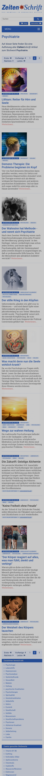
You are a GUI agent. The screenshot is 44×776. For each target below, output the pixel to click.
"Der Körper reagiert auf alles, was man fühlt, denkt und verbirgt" (20, 560)
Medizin (5, 96)
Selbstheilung (11, 731)
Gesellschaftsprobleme (15, 719)
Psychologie (24, 222)
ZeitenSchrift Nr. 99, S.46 (10, 93)
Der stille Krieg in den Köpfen (20, 300)
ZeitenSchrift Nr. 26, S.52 (10, 422)
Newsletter (36, 23)
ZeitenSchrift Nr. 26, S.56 (10, 456)
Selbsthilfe (10, 701)
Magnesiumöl (11, 775)
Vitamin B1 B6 (11, 751)
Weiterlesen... (8, 124)
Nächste (8, 61)
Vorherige (20, 58)
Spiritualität (10, 695)
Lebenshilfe (20, 425)
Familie (8, 737)
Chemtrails (10, 763)
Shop (23, 23)
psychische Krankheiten (15, 689)
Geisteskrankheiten (13, 698)
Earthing (9, 754)
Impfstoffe (10, 766)
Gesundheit (33, 93)
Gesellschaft (10, 710)
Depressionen (11, 671)
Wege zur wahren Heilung (18, 430)
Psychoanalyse (11, 674)
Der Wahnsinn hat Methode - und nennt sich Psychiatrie (19, 230)
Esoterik (9, 707)
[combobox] (18, 19)
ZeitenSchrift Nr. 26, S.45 (10, 355)
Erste (8, 58)
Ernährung (24, 93)
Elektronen (10, 772)
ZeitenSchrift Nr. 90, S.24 (10, 158)
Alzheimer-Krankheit (13, 725)
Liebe (27, 425)
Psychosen (10, 722)
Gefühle (9, 713)
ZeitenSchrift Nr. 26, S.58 (10, 500)
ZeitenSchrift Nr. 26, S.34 (10, 222)
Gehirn (8, 704)
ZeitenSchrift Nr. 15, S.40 (10, 551)
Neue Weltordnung (25, 294)
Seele (29, 358)
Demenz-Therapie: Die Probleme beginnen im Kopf (19, 165)
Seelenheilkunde (12, 677)
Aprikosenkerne (12, 760)
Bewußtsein (24, 355)
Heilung (32, 158)
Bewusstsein (11, 716)
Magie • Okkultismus (9, 358)
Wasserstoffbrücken (13, 769)
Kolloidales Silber (12, 757)
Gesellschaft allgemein (28, 292)
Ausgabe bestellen (25, 491)
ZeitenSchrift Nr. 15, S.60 (10, 621)
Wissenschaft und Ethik (10, 225)
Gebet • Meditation (8, 425)
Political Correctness (10, 294)
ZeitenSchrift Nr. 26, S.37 (10, 292)
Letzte (21, 61)
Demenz (9, 728)
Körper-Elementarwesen (30, 553)
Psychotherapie (12, 692)
